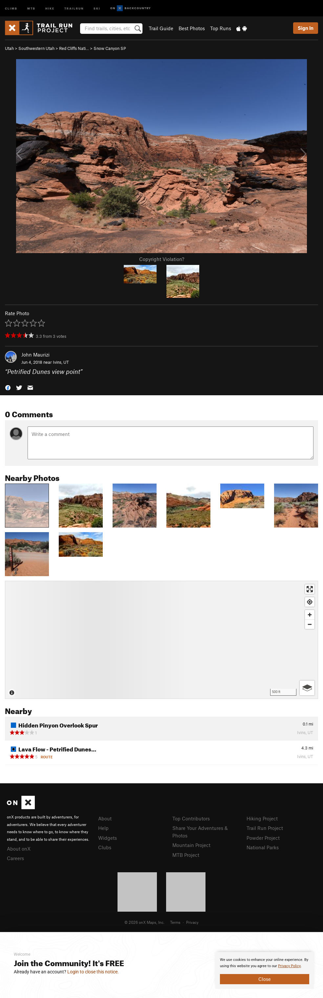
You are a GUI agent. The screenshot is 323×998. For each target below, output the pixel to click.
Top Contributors (191, 818)
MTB (31, 8)
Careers (15, 858)
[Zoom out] (309, 624)
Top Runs (220, 28)
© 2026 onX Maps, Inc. (144, 922)
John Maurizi (35, 355)
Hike (49, 8)
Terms (175, 922)
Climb (11, 8)
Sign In (305, 28)
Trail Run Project (265, 828)
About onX (19, 849)
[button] (8, 387)
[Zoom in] (309, 614)
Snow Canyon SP (110, 48)
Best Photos (192, 28)
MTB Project (185, 855)
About (105, 818)
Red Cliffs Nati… (74, 48)
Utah (9, 48)
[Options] (307, 688)
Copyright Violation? (161, 259)
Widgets (107, 838)
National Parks (263, 847)
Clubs (104, 847)
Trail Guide (161, 28)
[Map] (161, 640)
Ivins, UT (61, 362)
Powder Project (263, 838)
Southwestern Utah (36, 48)
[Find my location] (309, 602)
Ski (97, 8)
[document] (264, 970)
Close (264, 979)
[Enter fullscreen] (309, 589)
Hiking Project (262, 818)
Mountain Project (191, 845)
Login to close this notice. (93, 971)
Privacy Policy (289, 966)
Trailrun (74, 8)
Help (103, 828)
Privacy (192, 922)
